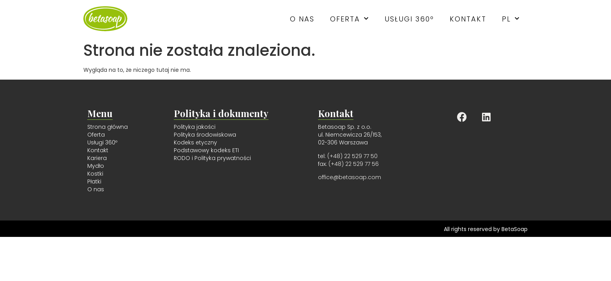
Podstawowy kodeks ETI (206, 150)
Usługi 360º (409, 19)
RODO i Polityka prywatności (212, 158)
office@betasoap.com (349, 177)
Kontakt (468, 19)
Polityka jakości (194, 127)
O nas (302, 19)
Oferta (349, 18)
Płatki (94, 181)
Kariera (97, 158)
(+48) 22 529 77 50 (352, 156)
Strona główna (107, 127)
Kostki (95, 174)
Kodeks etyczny (195, 142)
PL (511, 18)
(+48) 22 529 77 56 (353, 164)
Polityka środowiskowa (205, 135)
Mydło (95, 166)
